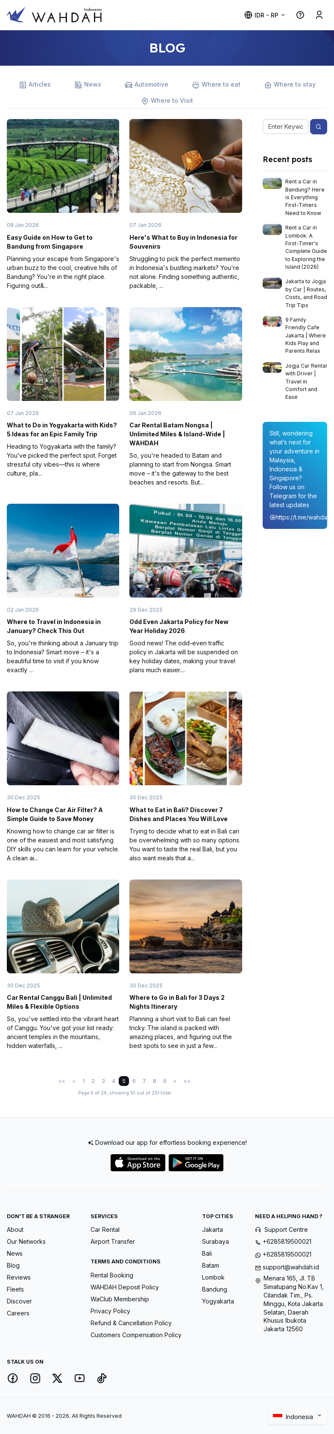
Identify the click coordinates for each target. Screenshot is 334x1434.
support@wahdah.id (291, 1267)
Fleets (15, 1289)
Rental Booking (112, 1275)
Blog (13, 1265)
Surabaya (215, 1241)
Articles (35, 85)
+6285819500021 (287, 1241)
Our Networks (26, 1241)
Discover (19, 1301)
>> (187, 1081)
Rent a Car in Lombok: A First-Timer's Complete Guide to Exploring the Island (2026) (306, 247)
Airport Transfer (113, 1241)
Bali (207, 1253)
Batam (210, 1265)
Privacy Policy (110, 1311)
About (15, 1229)
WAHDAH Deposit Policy (125, 1287)
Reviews (19, 1277)
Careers (18, 1313)
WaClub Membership (120, 1299)
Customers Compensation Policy (136, 1334)
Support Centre (286, 1229)
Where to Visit (167, 101)
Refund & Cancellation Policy (131, 1323)
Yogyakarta (218, 1301)
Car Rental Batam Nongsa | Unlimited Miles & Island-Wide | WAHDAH (177, 434)
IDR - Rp (261, 15)
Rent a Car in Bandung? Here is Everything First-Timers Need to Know (305, 197)
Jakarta (212, 1229)
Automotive (146, 85)
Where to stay (290, 85)
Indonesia (294, 1417)
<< (62, 1081)
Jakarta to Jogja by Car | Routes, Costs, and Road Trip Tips (306, 293)
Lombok (213, 1277)
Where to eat (216, 85)
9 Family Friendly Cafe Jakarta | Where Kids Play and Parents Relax (305, 335)
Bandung (214, 1289)
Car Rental (105, 1229)
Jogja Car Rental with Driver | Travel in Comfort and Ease (306, 382)
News (87, 85)
